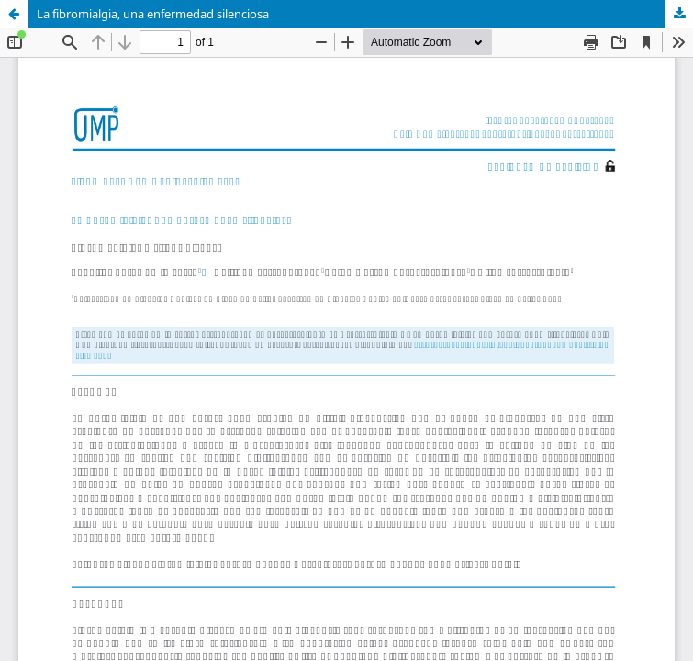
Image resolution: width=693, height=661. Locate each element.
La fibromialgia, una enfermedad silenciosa (153, 14)
